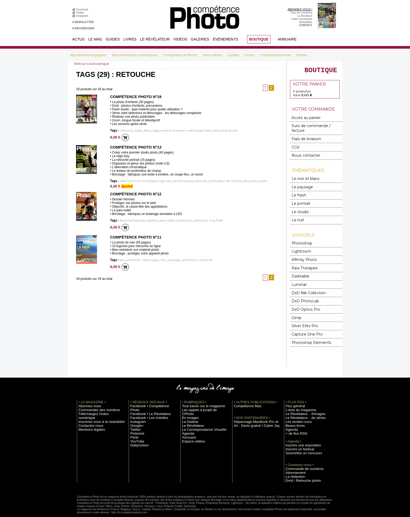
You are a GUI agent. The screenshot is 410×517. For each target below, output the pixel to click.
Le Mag (95, 39)
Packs (302, 55)
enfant (160, 130)
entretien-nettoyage (180, 130)
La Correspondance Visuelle (199, 413)
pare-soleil (162, 220)
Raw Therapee (303, 260)
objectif (149, 220)
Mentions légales (88, 413)
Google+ (135, 409)
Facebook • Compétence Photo (149, 393)
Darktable (299, 267)
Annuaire (287, 39)
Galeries (200, 39)
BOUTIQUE (259, 39)
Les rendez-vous (296, 409)
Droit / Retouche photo (300, 468)
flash (198, 130)
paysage (167, 259)
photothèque (175, 181)
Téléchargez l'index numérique (97, 401)
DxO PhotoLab (303, 291)
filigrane (136, 220)
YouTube (135, 425)
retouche (209, 130)
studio (220, 130)
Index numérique (302, 18)
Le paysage (300, 182)
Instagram (83, 15)
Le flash (297, 190)
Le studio (298, 205)
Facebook (83, 9)
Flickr (133, 421)
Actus (78, 39)
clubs (135, 130)
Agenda (187, 417)
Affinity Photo (302, 252)
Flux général (293, 393)
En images (188, 401)
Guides (113, 39)
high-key (159, 181)
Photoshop (300, 236)
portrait (191, 181)
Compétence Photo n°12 (134, 194)
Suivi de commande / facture (313, 128)
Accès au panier (303, 120)
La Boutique (304, 15)
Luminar (298, 275)
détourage (148, 130)
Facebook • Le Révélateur (146, 397)
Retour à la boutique (93, 63)
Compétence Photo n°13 (134, 147)
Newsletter (305, 22)
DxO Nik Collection (306, 283)
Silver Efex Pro (302, 314)
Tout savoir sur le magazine (199, 393)
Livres (129, 39)
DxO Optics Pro (304, 299)
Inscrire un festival (297, 436)
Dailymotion (137, 428)
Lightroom (300, 244)
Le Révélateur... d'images (301, 401)
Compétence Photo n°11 (134, 237)
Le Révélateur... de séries (301, 405)
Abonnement (293, 460)
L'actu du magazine (298, 397)
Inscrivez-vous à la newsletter (96, 405)
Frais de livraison (304, 136)
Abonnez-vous (87, 393)
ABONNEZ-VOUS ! (300, 9)
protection (178, 220)
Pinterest (135, 417)
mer (158, 259)
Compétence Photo (180, 55)
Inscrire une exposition (300, 432)
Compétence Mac (276, 55)
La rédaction (293, 464)
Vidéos (180, 39)
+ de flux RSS (294, 421)
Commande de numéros (300, 456)
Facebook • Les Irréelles (145, 401)
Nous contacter (303, 151)
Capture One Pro (305, 322)
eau (122, 259)
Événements (225, 39)
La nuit (297, 213)
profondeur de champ (212, 181)
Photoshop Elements (307, 330)
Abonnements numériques (135, 55)
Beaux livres (293, 413)
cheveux (125, 130)
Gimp (296, 307)
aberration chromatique (136, 181)
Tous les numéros (301, 12)
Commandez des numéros (94, 397)
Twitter (81, 12)
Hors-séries (213, 55)
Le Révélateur (155, 39)
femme (125, 220)
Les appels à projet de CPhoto (200, 397)
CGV (295, 143)
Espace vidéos (191, 425)
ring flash (206, 220)
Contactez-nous (88, 409)
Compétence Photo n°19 (134, 97)
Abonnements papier (88, 55)
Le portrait (300, 198)
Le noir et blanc (303, 174)
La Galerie (188, 405)
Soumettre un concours (300, 440)
